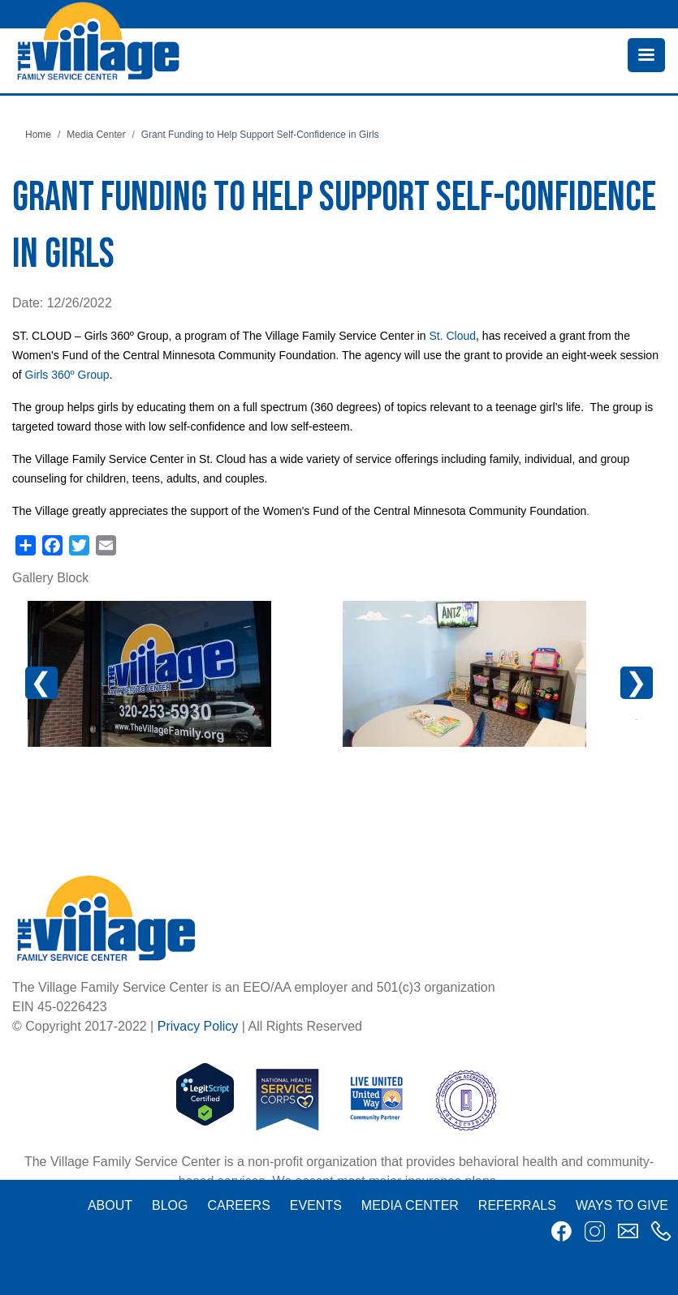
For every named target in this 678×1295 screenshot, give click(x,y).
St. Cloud (452, 335)
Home (38, 134)
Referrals (517, 1205)
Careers (238, 1205)
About (110, 1205)
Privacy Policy (198, 1026)
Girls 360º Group (67, 374)
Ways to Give (622, 1205)
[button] (149, 674)
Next (636, 683)
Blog (170, 1205)
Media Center (96, 134)
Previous (53, 690)
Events (316, 1205)
